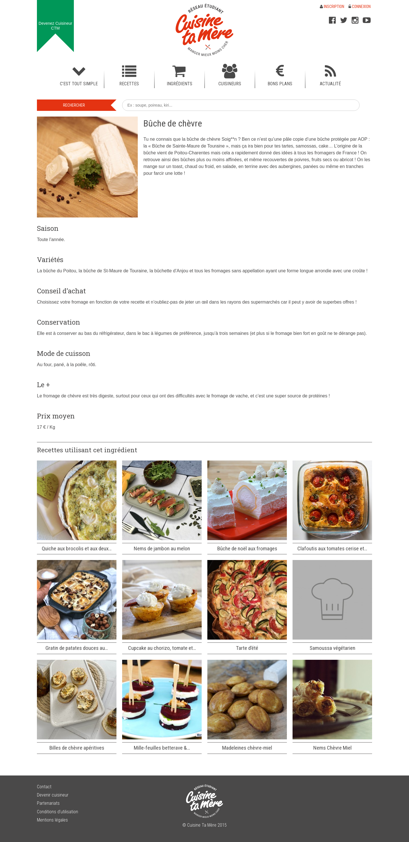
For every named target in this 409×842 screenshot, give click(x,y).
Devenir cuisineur (52, 795)
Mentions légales (52, 820)
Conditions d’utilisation (57, 811)
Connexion (360, 6)
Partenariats (48, 803)
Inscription (332, 6)
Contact (44, 786)
